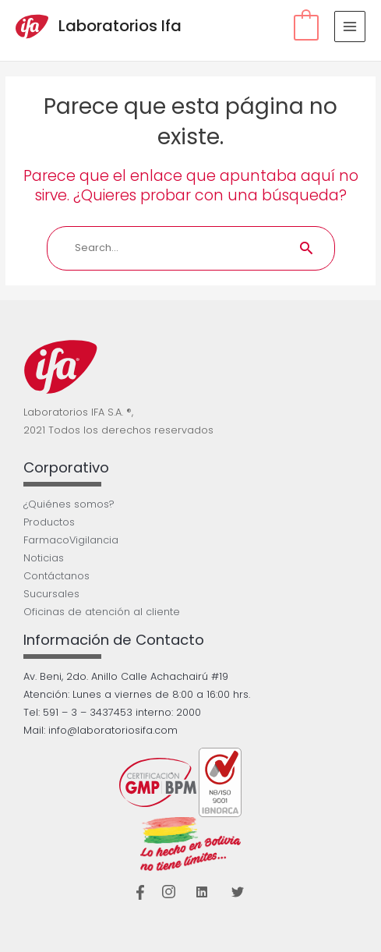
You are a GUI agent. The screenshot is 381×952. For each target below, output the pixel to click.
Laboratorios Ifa (120, 26)
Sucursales (51, 593)
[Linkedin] (202, 892)
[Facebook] (140, 892)
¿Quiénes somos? (69, 504)
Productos (49, 522)
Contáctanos (56, 575)
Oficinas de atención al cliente (101, 611)
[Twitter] (237, 892)
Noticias (43, 557)
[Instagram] (169, 892)
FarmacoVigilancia (70, 540)
